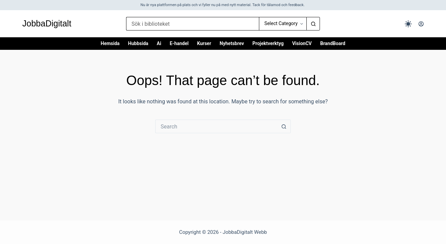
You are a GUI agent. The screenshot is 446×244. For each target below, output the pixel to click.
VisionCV (302, 43)
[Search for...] (192, 23)
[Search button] (313, 23)
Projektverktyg (268, 43)
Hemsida (110, 43)
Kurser (204, 43)
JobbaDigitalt (47, 23)
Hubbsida (138, 43)
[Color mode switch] (408, 23)
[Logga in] (421, 23)
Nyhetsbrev (232, 43)
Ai (159, 43)
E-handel (179, 43)
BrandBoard (332, 43)
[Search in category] (282, 23)
